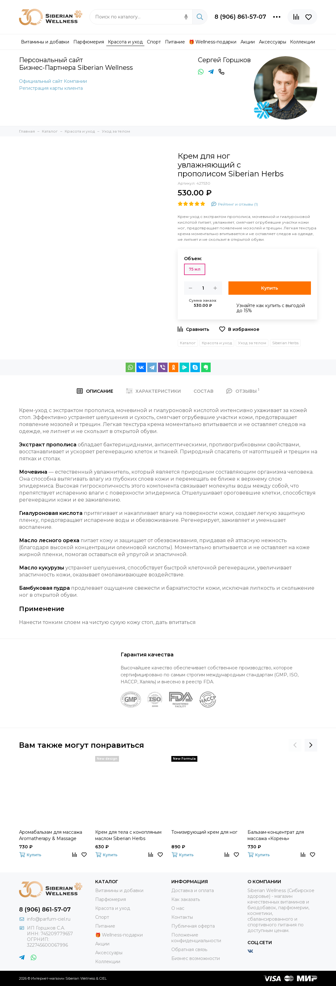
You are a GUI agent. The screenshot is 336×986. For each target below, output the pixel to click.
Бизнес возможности (195, 958)
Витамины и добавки (119, 890)
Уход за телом (252, 342)
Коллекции (107, 961)
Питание (105, 926)
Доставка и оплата (192, 890)
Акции (102, 944)
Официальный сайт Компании (53, 81)
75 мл (195, 269)
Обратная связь (189, 949)
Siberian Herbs (285, 342)
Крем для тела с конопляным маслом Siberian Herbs (128, 835)
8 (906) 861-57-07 (240, 16)
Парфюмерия (110, 899)
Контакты (182, 917)
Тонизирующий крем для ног (204, 832)
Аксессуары (108, 953)
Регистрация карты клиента (51, 88)
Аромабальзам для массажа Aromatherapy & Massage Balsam (50, 835)
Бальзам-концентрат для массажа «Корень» (275, 835)
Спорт (102, 917)
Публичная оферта (193, 926)
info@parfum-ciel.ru (48, 919)
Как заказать (185, 899)
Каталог (188, 342)
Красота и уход (217, 342)
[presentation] (295, 745)
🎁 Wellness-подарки (119, 935)
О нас (177, 908)
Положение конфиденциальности (196, 937)
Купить (269, 288)
